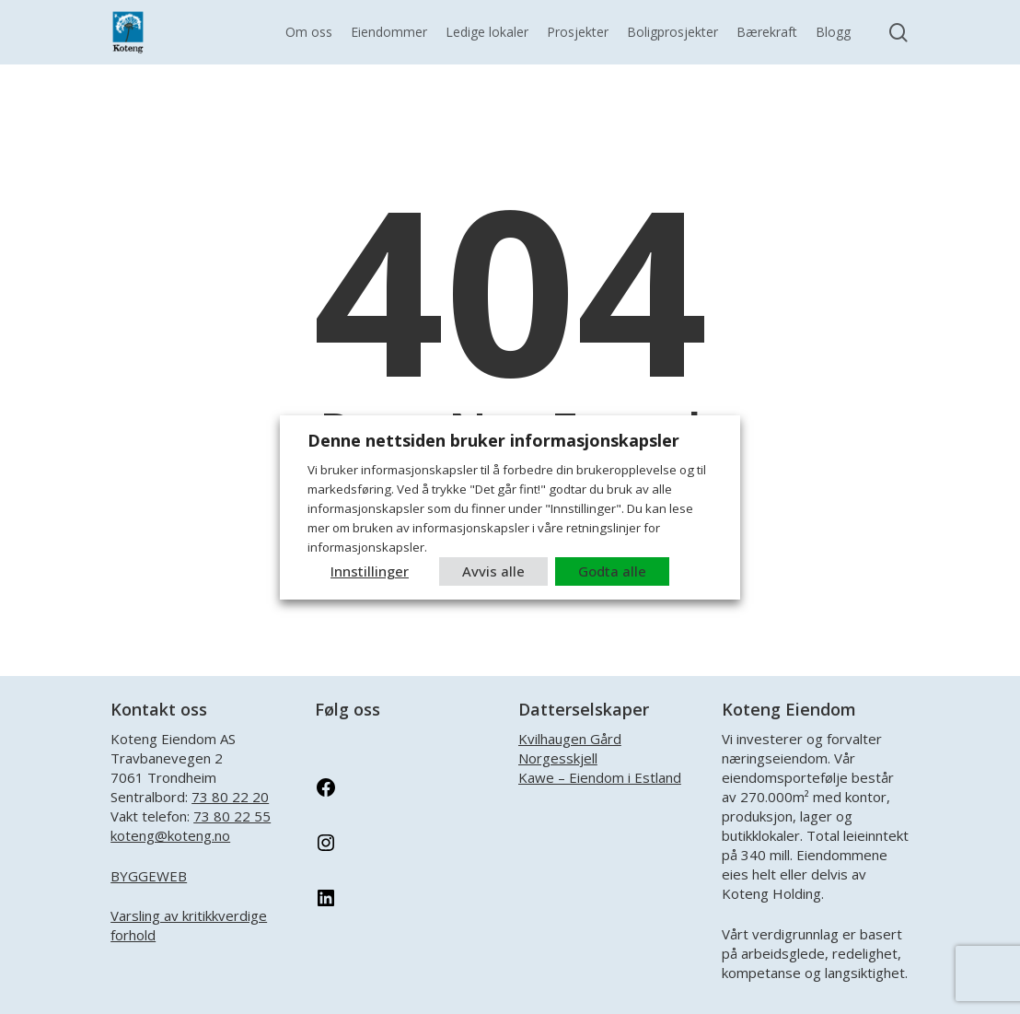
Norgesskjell (557, 758)
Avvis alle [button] (493, 571)
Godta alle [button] (612, 571)
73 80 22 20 (230, 796)
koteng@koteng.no (170, 835)
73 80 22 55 (232, 816)
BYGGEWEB (148, 876)
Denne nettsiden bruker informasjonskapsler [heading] (493, 440)
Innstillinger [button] (369, 571)
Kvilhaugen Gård (569, 738)
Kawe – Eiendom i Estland (599, 777)
